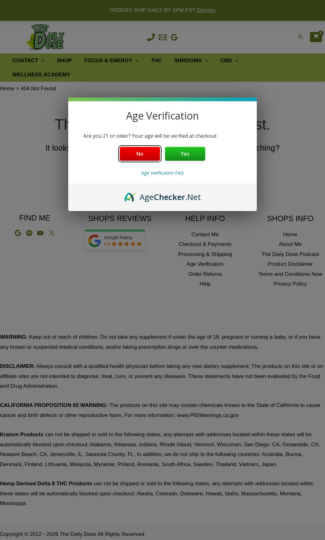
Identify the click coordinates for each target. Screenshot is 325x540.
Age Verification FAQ (162, 173)
